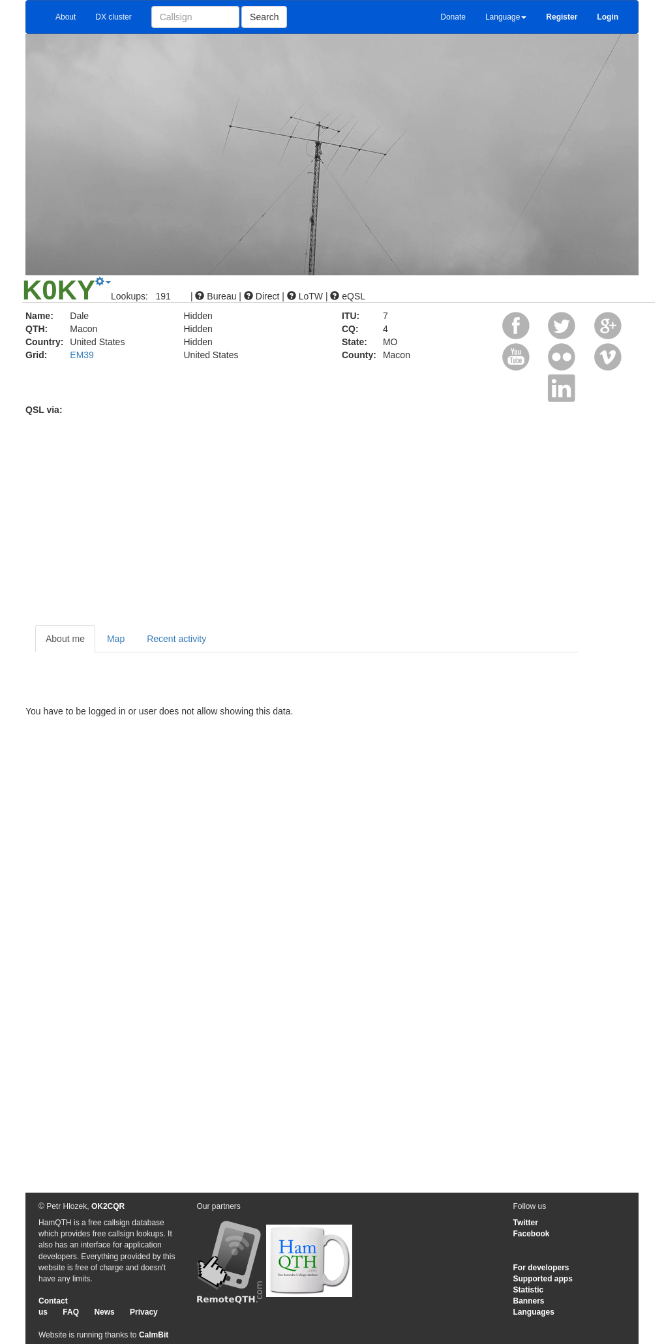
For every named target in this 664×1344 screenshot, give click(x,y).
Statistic (528, 1289)
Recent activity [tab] (176, 639)
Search (264, 17)
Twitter (525, 1222)
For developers (541, 1267)
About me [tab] (65, 639)
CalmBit (153, 1334)
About (65, 17)
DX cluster (113, 17)
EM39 (82, 355)
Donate (453, 17)
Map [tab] (116, 639)
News (104, 1312)
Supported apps (543, 1278)
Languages (533, 1312)
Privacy (144, 1312)
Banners (529, 1301)
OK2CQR (108, 1206)
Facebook (531, 1233)
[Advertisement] (332, 514)
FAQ (71, 1312)
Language (505, 17)
